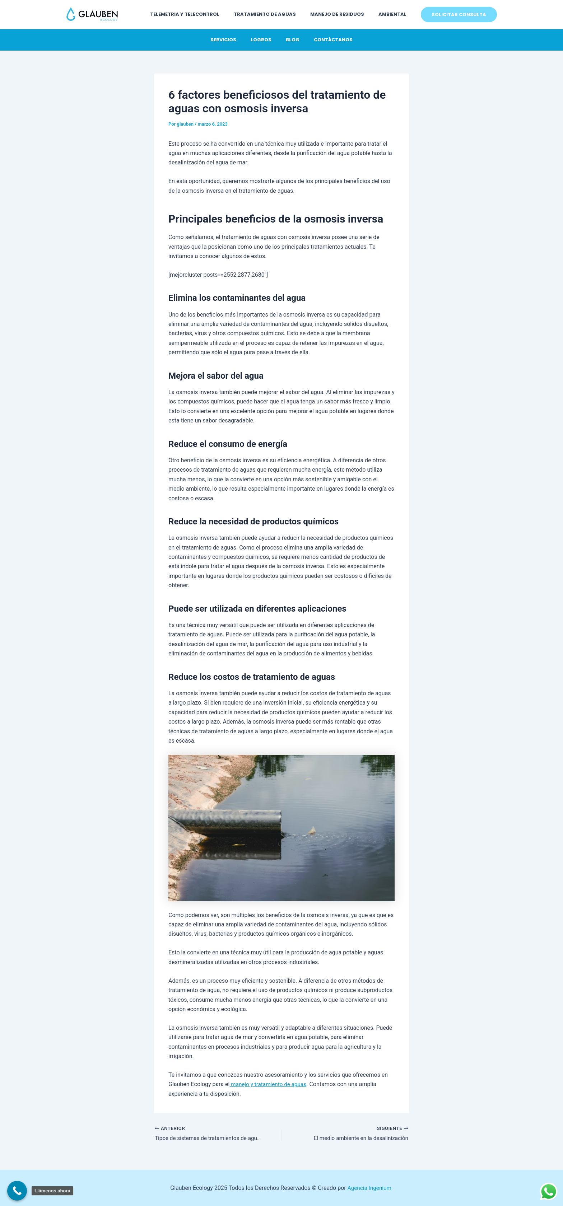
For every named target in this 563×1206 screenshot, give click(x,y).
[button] (459, 14)
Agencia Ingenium (370, 1187)
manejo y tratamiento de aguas (269, 1084)
